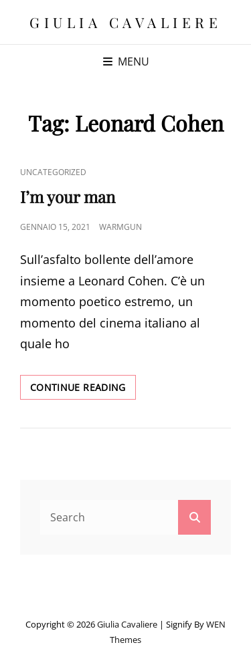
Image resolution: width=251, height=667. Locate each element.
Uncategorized (53, 172)
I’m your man (67, 196)
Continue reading (83, 390)
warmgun (120, 227)
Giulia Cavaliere (125, 22)
